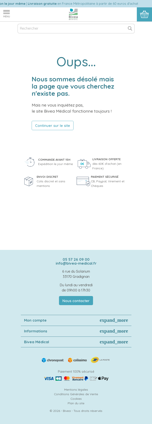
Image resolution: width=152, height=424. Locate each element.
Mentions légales (76, 389)
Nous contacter (76, 300)
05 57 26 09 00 (76, 259)
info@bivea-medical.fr (76, 263)
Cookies (76, 398)
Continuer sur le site (52, 125)
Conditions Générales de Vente (76, 394)
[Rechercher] (76, 29)
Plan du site (76, 403)
